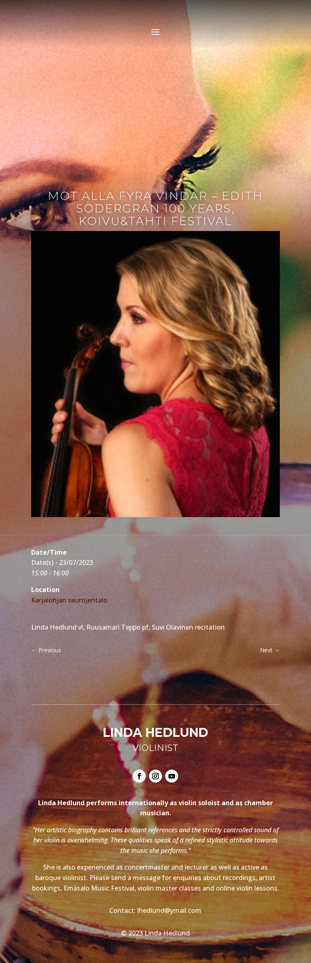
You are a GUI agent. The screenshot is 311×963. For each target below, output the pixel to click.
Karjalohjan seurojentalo (69, 600)
